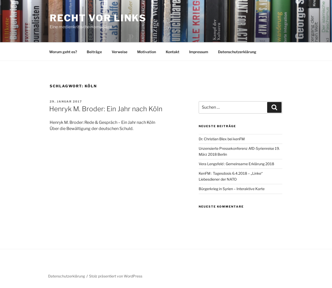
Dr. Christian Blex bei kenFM (222, 139)
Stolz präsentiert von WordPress (115, 276)
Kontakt (172, 52)
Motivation (146, 52)
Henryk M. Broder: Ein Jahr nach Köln (105, 109)
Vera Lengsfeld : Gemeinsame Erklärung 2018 (236, 164)
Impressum (198, 52)
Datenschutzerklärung (237, 52)
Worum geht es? (63, 52)
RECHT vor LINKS (98, 18)
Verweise (119, 52)
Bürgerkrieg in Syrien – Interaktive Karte (232, 189)
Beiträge (94, 52)
